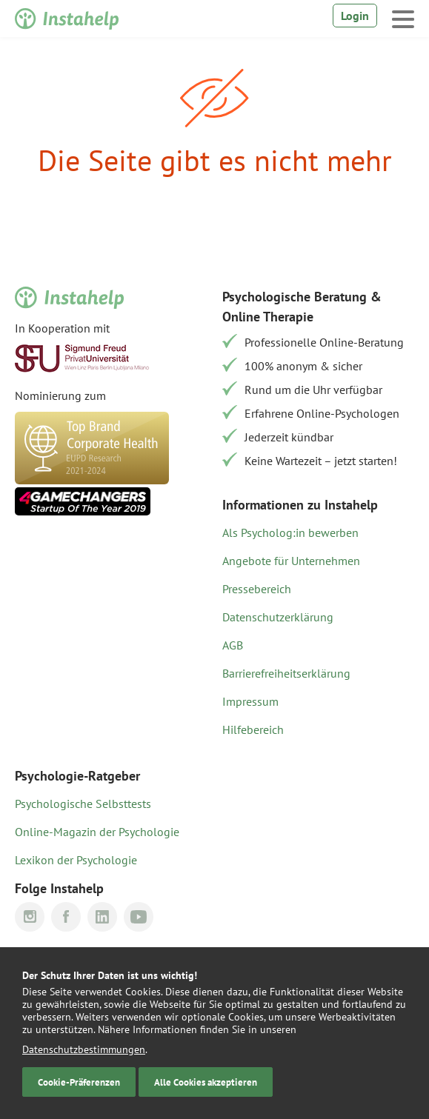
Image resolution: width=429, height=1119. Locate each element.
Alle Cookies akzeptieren (205, 1082)
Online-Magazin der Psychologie (97, 831)
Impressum (250, 701)
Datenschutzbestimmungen (83, 1049)
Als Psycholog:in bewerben (290, 532)
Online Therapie (267, 316)
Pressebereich (256, 588)
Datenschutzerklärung (277, 616)
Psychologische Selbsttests (83, 803)
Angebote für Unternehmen (291, 560)
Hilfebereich (253, 729)
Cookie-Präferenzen (79, 1082)
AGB (232, 645)
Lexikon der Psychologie (76, 859)
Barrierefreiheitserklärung (286, 673)
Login (355, 15)
